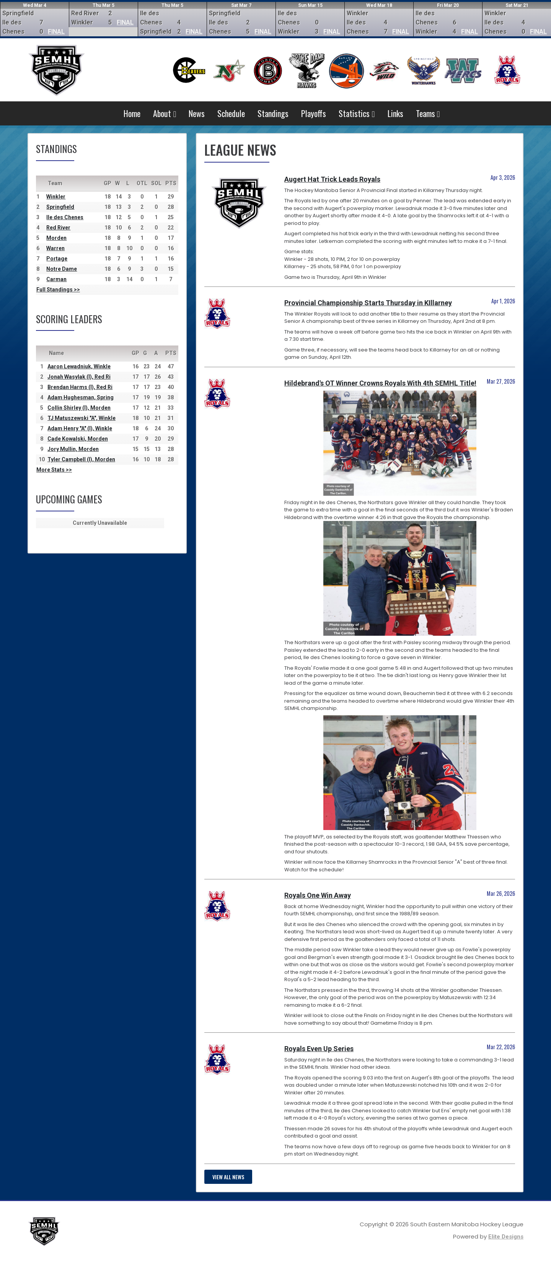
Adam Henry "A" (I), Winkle (79, 428)
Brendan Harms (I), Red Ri (79, 387)
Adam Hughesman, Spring (80, 397)
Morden (56, 238)
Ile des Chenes (64, 217)
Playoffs (313, 113)
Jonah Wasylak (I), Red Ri (79, 377)
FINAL (56, 31)
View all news (228, 1177)
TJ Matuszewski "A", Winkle (81, 418)
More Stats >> (54, 470)
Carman (56, 279)
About (164, 113)
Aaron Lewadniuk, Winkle (79, 366)
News (197, 113)
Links (395, 113)
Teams (428, 113)
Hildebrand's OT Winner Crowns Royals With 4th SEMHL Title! (380, 383)
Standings (273, 113)
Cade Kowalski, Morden (77, 439)
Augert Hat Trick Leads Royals (332, 179)
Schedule (231, 113)
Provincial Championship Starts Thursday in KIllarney (368, 303)
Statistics (357, 113)
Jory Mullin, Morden (73, 449)
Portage (56, 259)
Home (132, 113)
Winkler (55, 197)
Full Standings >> (58, 289)
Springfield (60, 207)
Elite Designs (505, 1236)
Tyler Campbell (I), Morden (81, 459)
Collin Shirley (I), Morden (79, 408)
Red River (58, 228)
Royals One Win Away (317, 895)
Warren (55, 248)
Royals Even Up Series (319, 1049)
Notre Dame (61, 269)
